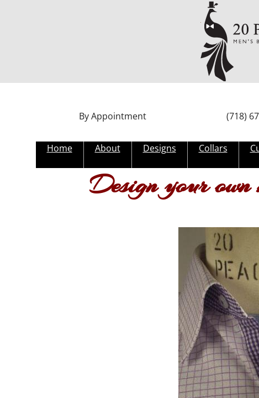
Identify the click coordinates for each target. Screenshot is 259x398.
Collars (213, 148)
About (107, 148)
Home (59, 148)
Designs (159, 148)
